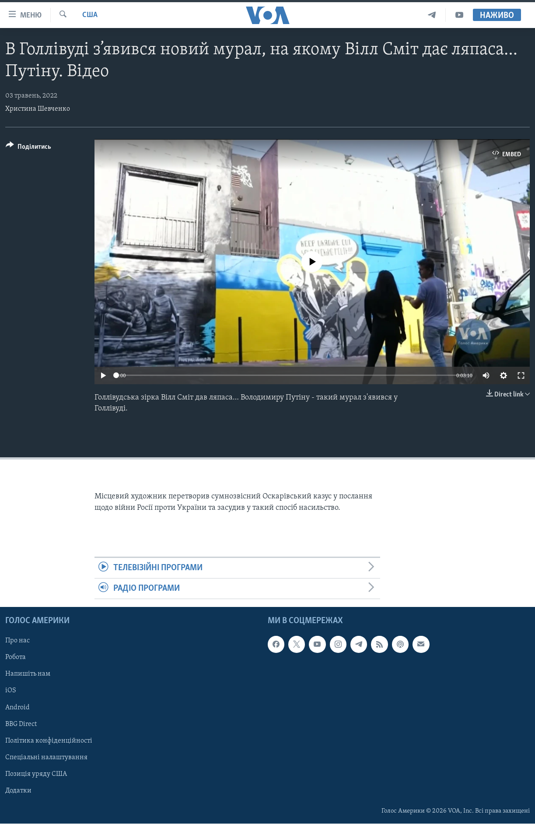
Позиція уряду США (36, 774)
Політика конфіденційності (48, 740)
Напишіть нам (27, 674)
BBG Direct (21, 724)
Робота (15, 657)
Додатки (18, 790)
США (90, 15)
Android (17, 707)
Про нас (17, 641)
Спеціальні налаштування (46, 757)
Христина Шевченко (37, 108)
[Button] (28, 148)
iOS (10, 690)
